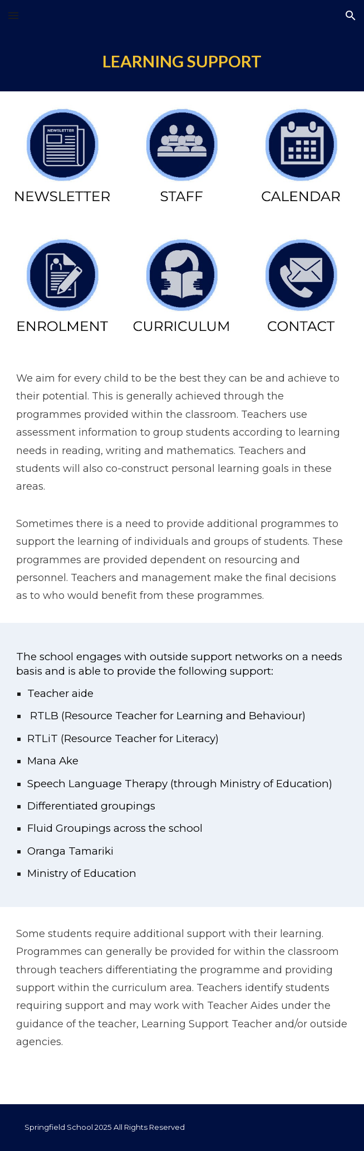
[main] (182, 61)
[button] (13, 15)
